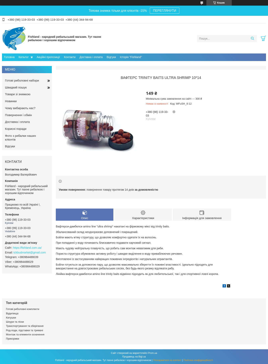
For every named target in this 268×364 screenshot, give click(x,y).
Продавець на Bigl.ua (134, 356)
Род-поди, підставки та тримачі (24, 330)
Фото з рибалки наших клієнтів (20, 137)
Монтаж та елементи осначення (25, 334)
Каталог (24, 57)
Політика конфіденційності (198, 360)
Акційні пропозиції (48, 57)
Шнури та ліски (15, 321)
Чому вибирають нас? (20, 108)
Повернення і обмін (18, 115)
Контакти (70, 57)
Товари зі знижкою (17, 94)
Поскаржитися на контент (167, 360)
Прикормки (12, 338)
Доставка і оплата (91, 57)
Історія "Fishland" (131, 57)
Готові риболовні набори (22, 80)
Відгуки (111, 57)
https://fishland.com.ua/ (27, 247)
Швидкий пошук (16, 87)
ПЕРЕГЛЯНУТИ (164, 10)
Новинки (11, 101)
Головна (9, 57)
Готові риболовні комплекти (22, 309)
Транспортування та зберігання (24, 325)
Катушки (11, 317)
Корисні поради (15, 128)
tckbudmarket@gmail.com (30, 252)
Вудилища (12, 313)
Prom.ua (152, 353)
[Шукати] (252, 38)
